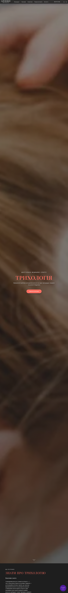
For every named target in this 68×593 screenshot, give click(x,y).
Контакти (46, 1)
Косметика (30, 1)
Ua (64, 1)
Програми (23, 1)
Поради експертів (38, 1)
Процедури (16, 1)
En (66, 1)
